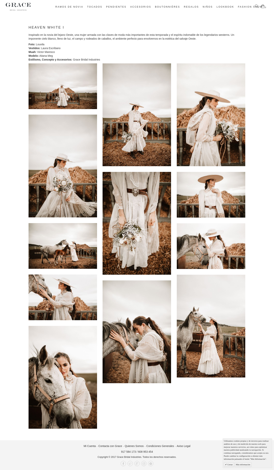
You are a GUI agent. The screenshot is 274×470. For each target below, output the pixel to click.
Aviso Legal (183, 446)
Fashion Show (250, 7)
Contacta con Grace (110, 446)
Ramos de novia (69, 7)
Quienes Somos (134, 446)
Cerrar (230, 464)
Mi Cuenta (90, 446)
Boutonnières (167, 7)
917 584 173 (128, 451)
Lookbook (225, 7)
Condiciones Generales (160, 446)
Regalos (191, 7)
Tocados (94, 7)
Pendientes (116, 7)
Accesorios (140, 7)
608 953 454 (145, 451)
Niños (208, 7)
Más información (243, 464)
